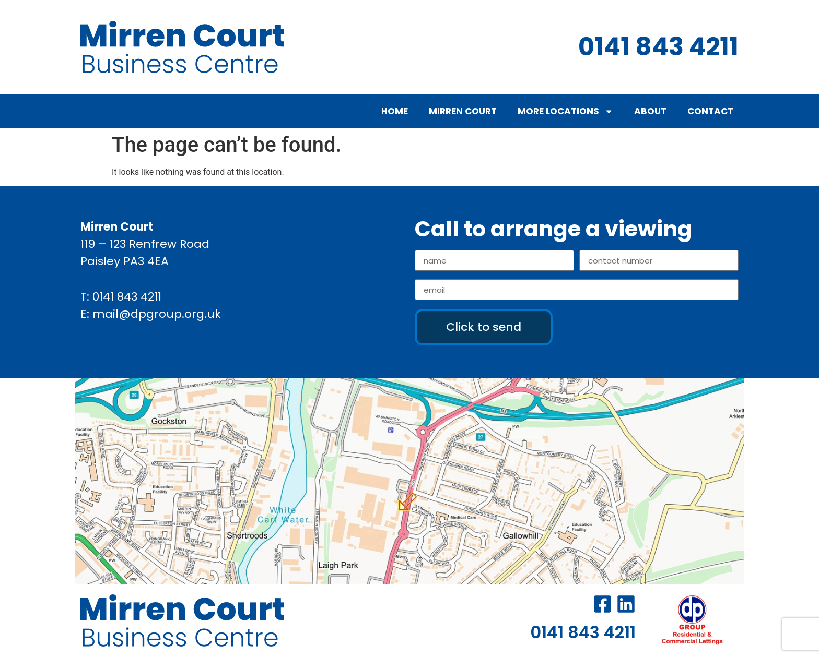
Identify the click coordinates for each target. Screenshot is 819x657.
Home (394, 111)
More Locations (565, 111)
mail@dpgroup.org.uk (156, 314)
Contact (710, 111)
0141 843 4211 (126, 297)
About (650, 111)
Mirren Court (463, 111)
